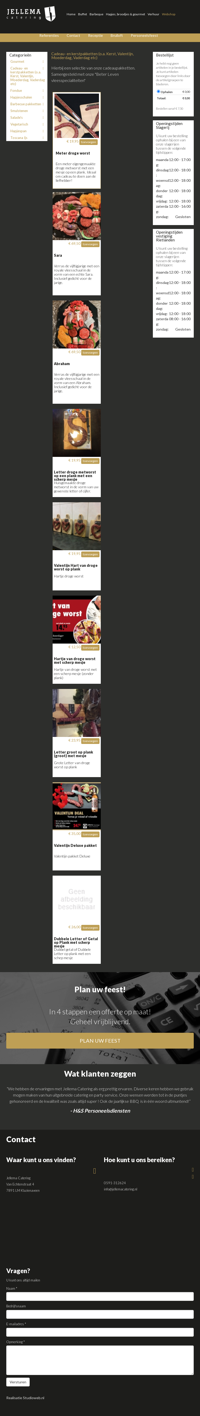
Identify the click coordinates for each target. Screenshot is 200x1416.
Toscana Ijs (28, 138)
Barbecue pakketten (28, 104)
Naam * (11, 1288)
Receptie (95, 35)
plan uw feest (100, 1040)
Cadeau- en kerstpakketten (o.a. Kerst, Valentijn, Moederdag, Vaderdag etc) (28, 76)
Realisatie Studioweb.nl (25, 1398)
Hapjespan (28, 131)
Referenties (49, 35)
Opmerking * (15, 1342)
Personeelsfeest (144, 35)
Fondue (28, 90)
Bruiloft (117, 35)
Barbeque (96, 14)
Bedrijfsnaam (16, 1306)
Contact (73, 35)
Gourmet (28, 61)
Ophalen (165, 92)
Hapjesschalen (28, 97)
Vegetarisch (28, 124)
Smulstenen (28, 111)
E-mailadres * (16, 1324)
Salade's (28, 117)
